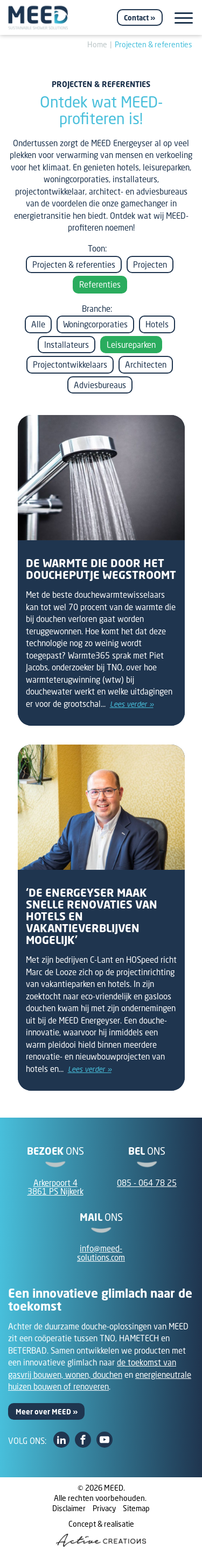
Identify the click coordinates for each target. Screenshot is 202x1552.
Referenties (100, 284)
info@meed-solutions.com (101, 1252)
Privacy (104, 1508)
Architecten (145, 364)
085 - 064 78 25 (147, 1183)
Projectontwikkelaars (70, 364)
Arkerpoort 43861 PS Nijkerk (55, 1187)
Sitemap (136, 1508)
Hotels (157, 324)
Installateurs (66, 344)
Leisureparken (131, 344)
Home (97, 44)
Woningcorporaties (95, 324)
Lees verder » (132, 704)
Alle (38, 324)
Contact (136, 17)
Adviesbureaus (100, 385)
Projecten (150, 264)
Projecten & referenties (153, 44)
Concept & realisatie (101, 1532)
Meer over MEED (43, 1411)
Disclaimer (69, 1508)
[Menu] (183, 18)
